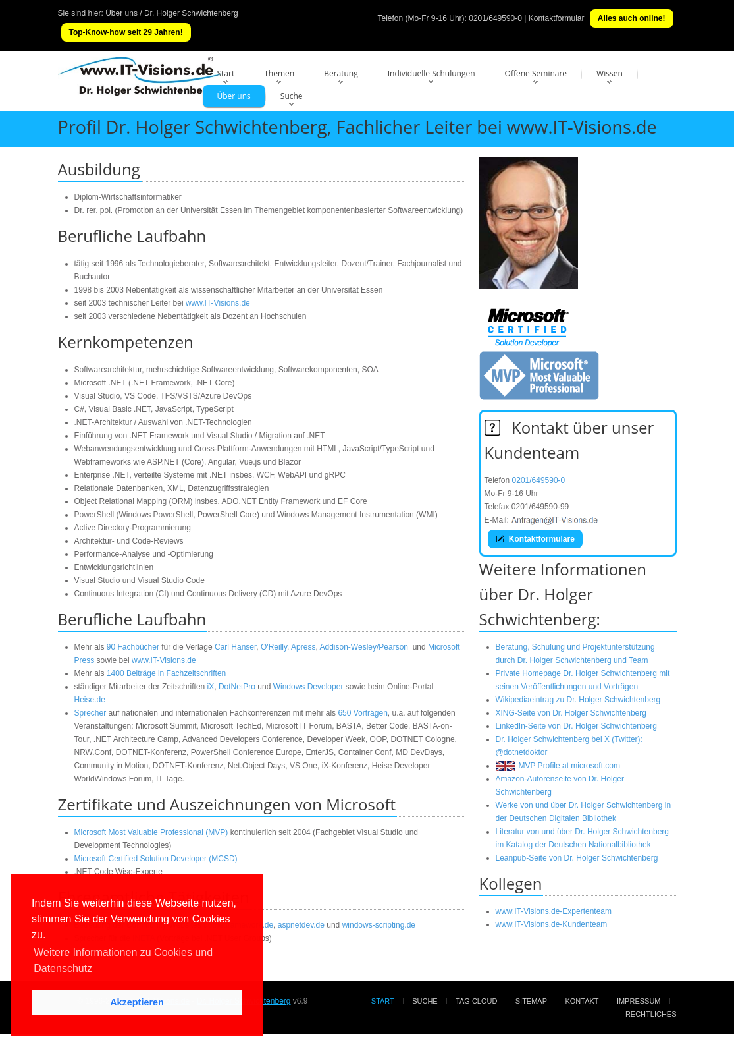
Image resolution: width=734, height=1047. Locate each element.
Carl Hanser (235, 647)
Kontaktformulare (535, 539)
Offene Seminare (536, 73)
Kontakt (581, 1001)
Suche (291, 95)
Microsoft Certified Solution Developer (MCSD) (156, 858)
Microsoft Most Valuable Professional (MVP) (151, 832)
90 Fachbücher (133, 647)
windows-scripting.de (378, 925)
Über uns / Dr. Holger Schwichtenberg (171, 13)
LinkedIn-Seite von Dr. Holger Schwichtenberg (576, 726)
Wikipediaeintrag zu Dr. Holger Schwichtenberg (578, 699)
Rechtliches (651, 1014)
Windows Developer (308, 686)
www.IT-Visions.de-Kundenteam (552, 924)
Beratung (341, 73)
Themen (279, 73)
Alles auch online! (632, 18)
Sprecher (90, 713)
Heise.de (89, 699)
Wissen (609, 73)
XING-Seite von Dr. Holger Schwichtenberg (571, 713)
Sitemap (531, 1001)
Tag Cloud (476, 1001)
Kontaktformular (557, 18)
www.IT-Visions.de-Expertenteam (554, 911)
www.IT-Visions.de (218, 303)
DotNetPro (237, 686)
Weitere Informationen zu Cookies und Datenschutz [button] (123, 960)
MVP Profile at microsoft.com (558, 765)
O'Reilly (274, 647)
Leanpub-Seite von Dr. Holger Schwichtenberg (577, 858)
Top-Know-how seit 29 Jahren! (126, 32)
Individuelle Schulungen (431, 73)
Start (226, 73)
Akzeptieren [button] (137, 1002)
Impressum (639, 1001)
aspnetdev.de (301, 925)
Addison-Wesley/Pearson (363, 647)
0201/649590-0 (495, 18)
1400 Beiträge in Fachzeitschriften (166, 673)
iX (211, 686)
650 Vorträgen (362, 713)
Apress (303, 647)
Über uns (234, 95)
